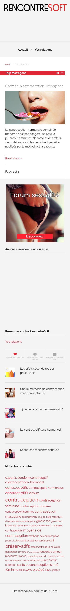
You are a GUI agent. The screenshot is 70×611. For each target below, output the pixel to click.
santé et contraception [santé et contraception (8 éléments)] (33, 565)
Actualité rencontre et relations (35, 358)
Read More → (14, 158)
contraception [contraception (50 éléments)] (21, 500)
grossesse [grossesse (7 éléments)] (43, 521)
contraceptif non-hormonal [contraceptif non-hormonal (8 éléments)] (24, 482)
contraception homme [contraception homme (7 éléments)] (35, 506)
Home (7, 64)
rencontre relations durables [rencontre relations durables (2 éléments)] (17, 560)
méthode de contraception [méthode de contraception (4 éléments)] (44, 536)
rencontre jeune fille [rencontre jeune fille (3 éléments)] (37, 556)
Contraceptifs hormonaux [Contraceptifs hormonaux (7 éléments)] (46, 487)
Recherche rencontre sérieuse (39, 450)
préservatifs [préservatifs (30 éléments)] (17, 546)
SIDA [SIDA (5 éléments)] (48, 569)
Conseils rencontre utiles (15, 357)
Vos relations (43, 49)
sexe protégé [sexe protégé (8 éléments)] (34, 569)
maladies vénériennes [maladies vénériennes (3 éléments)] (40, 525)
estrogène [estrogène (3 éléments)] (30, 521)
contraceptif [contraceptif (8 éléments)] (39, 477)
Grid (57, 73)
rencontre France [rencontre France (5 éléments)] (15, 556)
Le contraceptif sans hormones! (40, 429)
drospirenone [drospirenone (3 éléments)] (12, 521)
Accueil (23, 49)
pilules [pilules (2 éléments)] (8, 541)
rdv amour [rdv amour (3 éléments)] (23, 552)
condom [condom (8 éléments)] (24, 477)
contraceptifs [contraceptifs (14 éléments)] (16, 487)
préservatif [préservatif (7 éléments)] (46, 540)
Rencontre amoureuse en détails (55, 358)
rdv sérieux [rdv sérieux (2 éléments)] (34, 552)
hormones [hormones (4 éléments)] (22, 525)
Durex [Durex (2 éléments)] (22, 521)
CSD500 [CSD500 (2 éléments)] (41, 517)
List (62, 73)
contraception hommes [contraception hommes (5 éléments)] (19, 511)
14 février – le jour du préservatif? (41, 409)
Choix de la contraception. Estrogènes (34, 86)
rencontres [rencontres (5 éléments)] (37, 560)
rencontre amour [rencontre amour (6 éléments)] (50, 551)
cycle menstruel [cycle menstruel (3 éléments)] (54, 517)
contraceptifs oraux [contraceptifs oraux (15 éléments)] (22, 493)
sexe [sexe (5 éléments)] (22, 569)
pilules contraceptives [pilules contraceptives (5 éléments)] (25, 540)
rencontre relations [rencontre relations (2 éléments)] (56, 556)
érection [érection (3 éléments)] (56, 570)
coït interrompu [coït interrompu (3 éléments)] (29, 517)
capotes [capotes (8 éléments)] (11, 477)
